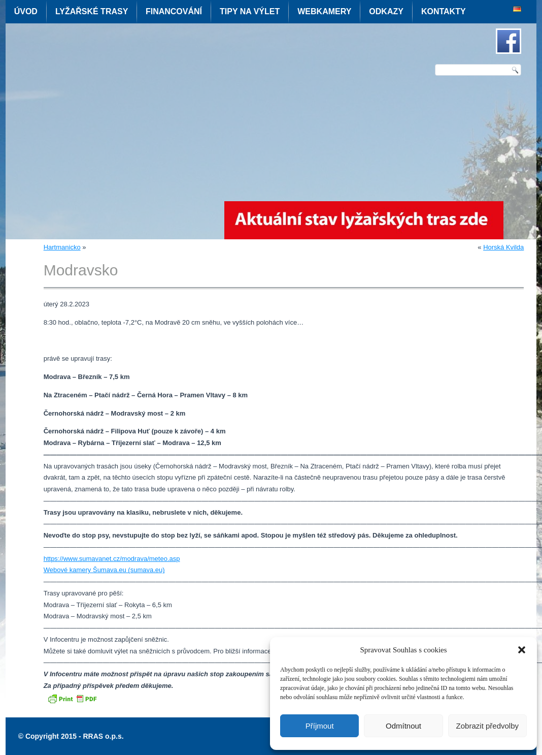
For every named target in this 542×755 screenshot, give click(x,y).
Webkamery (324, 11)
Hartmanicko (62, 247)
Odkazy (386, 11)
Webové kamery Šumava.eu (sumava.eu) (104, 570)
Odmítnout (403, 725)
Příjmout (320, 725)
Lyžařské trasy (91, 11)
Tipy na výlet (250, 11)
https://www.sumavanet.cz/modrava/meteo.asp (112, 558)
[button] (522, 650)
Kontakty (443, 11)
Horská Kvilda (503, 247)
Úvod (26, 11)
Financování (174, 11)
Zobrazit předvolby (487, 725)
